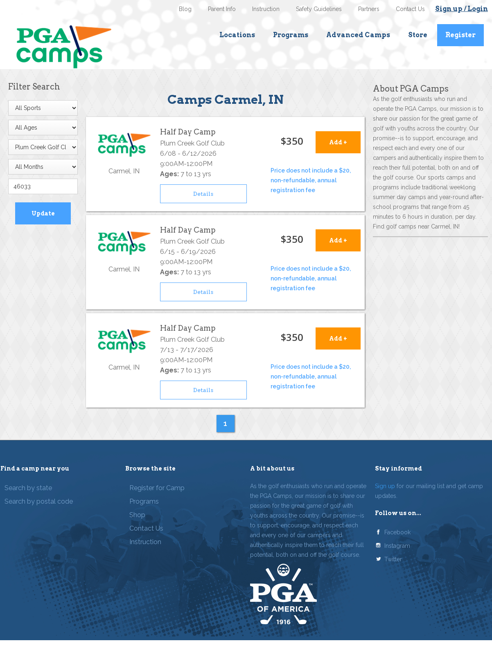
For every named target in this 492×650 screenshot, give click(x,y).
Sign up (385, 486)
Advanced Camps (358, 35)
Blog (185, 9)
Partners (368, 9)
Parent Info (222, 9)
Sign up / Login (461, 9)
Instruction (266, 9)
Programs (290, 35)
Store (417, 35)
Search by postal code (39, 501)
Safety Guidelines (319, 9)
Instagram (397, 545)
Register (460, 35)
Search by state (28, 488)
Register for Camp (157, 488)
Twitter (393, 559)
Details (203, 194)
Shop (137, 515)
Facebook (397, 532)
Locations (237, 35)
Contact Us (410, 9)
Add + (338, 142)
